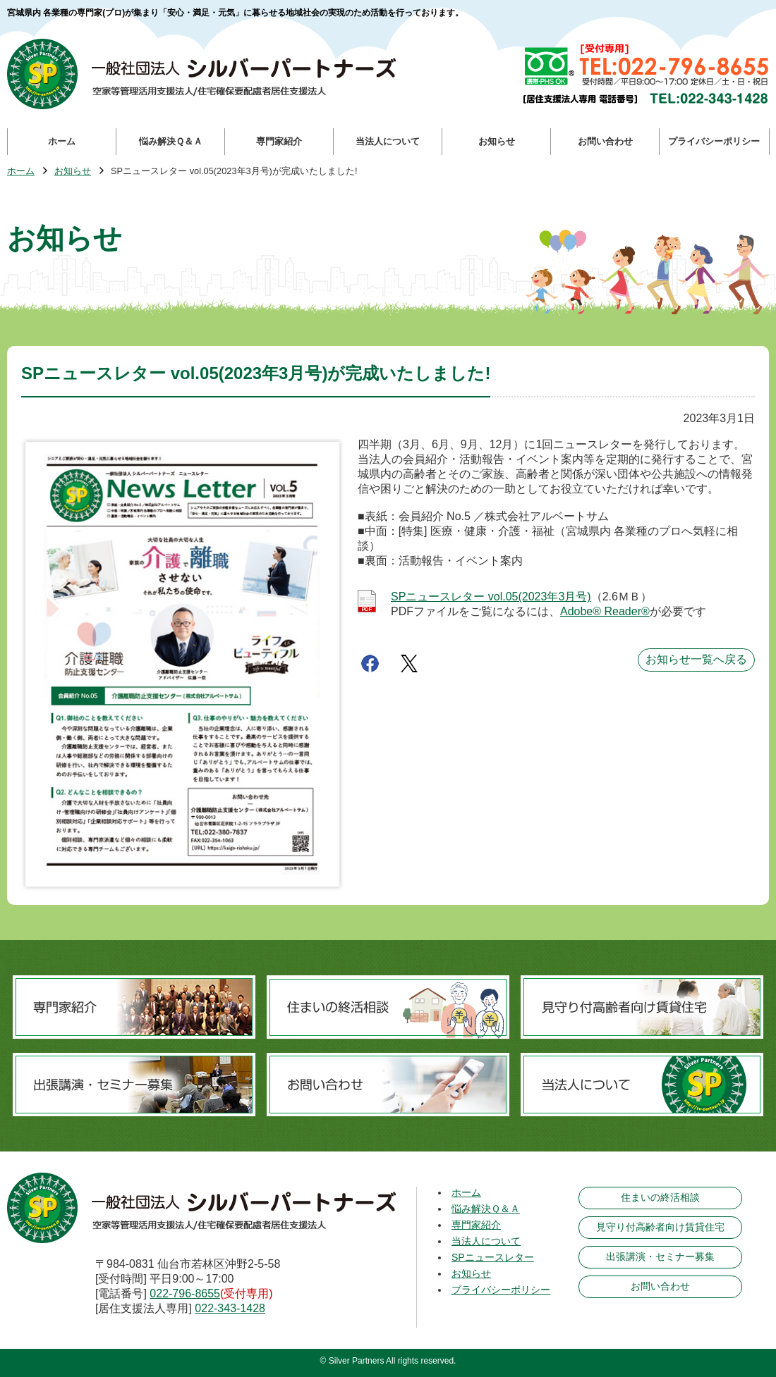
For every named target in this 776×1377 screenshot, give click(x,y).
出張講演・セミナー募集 (660, 1256)
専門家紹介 (476, 1224)
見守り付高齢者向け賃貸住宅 (660, 1227)
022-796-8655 (185, 1293)
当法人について (486, 1241)
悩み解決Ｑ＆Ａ (485, 1208)
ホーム (21, 171)
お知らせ (72, 171)
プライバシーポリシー (500, 1289)
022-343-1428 (230, 1308)
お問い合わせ (660, 1286)
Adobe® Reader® (605, 611)
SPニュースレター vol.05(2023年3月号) (491, 597)
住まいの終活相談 (660, 1197)
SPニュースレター (492, 1257)
